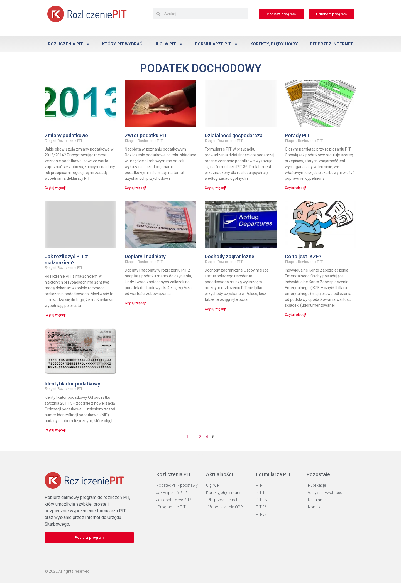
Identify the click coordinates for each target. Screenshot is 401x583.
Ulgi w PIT (168, 44)
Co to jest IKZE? (303, 256)
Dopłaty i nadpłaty (145, 256)
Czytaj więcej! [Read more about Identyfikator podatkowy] (55, 430)
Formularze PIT (216, 44)
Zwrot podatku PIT (146, 135)
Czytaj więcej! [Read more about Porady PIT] (295, 188)
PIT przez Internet (331, 43)
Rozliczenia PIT (69, 44)
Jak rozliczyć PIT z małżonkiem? (66, 259)
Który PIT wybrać (122, 43)
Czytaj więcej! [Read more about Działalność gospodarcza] (215, 188)
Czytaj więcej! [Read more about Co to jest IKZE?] (295, 315)
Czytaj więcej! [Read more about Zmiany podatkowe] (55, 188)
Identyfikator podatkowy (72, 384)
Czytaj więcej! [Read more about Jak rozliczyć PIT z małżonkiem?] (55, 315)
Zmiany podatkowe (66, 135)
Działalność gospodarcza (234, 135)
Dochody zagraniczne (229, 256)
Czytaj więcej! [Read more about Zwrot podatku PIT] (135, 188)
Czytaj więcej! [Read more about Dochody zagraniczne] (215, 309)
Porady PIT (297, 135)
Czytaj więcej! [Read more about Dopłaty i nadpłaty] (135, 303)
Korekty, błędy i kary (274, 43)
